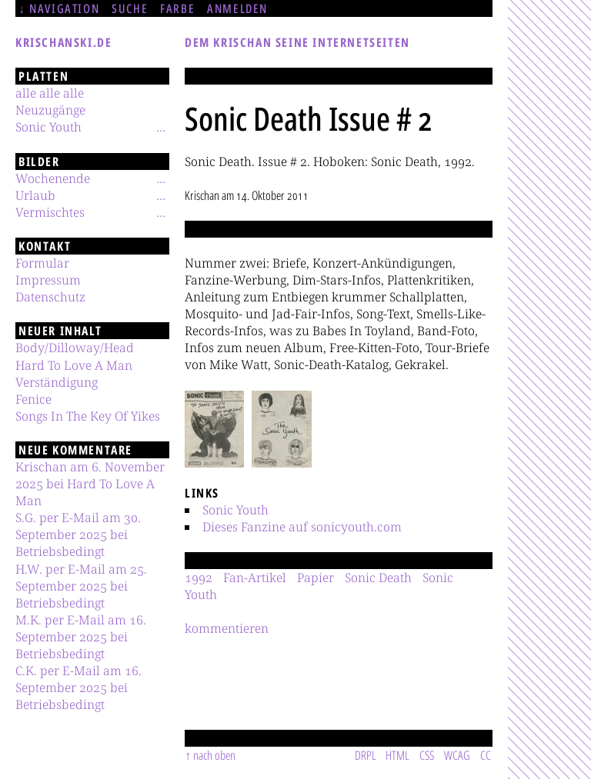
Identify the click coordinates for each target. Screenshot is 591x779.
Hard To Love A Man (73, 365)
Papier (315, 577)
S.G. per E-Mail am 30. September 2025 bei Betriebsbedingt (78, 534)
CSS (426, 755)
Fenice (33, 399)
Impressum (48, 279)
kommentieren (227, 628)
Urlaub (35, 195)
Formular (42, 263)
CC (485, 755)
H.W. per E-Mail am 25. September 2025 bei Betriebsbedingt (81, 586)
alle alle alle (49, 93)
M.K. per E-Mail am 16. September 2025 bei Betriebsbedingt (80, 636)
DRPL (365, 755)
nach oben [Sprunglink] (214, 755)
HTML (397, 755)
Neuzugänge (50, 110)
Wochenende (52, 178)
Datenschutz (50, 296)
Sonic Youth (235, 509)
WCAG (457, 755)
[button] (214, 429)
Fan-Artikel (254, 577)
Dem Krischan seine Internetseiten (297, 42)
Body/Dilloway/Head (74, 347)
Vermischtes (50, 212)
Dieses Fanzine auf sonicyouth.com (302, 526)
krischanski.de (63, 42)
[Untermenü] (160, 126)
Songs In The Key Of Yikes (87, 416)
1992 (198, 577)
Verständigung (56, 382)
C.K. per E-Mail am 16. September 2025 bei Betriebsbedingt (78, 687)
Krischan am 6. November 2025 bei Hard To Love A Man (90, 483)
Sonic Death (378, 577)
